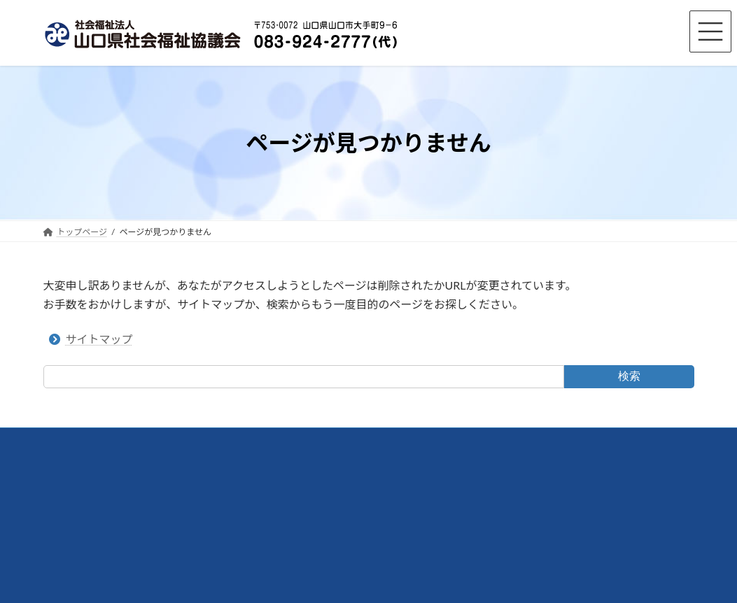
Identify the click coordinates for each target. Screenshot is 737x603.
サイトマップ (99, 339)
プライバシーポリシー (310, 440)
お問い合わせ (157, 440)
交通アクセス (81, 440)
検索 (629, 376)
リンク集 (225, 440)
